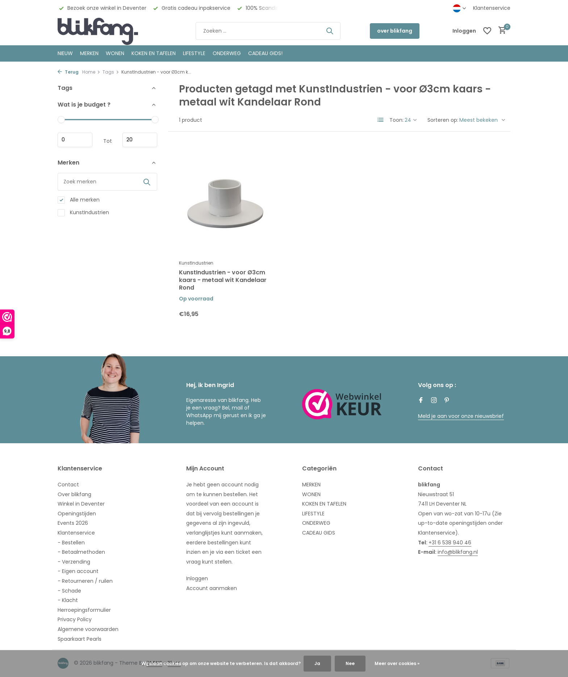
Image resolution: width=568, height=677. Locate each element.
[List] (380, 120)
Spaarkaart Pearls (79, 639)
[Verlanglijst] (487, 31)
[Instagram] (434, 400)
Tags (111, 72)
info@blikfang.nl (458, 552)
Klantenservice (491, 8)
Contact (68, 484)
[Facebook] (421, 400)
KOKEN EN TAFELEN (153, 53)
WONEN (115, 53)
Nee (350, 663)
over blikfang (394, 30)
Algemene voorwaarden (88, 629)
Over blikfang (74, 494)
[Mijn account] (464, 31)
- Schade (69, 590)
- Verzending (74, 561)
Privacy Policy (75, 619)
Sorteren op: (442, 120)
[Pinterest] (447, 400)
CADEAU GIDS (318, 532)
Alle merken (79, 200)
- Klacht (68, 600)
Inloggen (197, 578)
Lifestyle (194, 53)
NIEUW (65, 53)
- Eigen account (78, 571)
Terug (68, 72)
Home (91, 72)
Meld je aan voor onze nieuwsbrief (461, 416)
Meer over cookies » (397, 663)
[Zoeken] (268, 31)
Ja (317, 663)
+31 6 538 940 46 (450, 542)
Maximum (139, 140)
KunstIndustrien (83, 212)
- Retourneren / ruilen (85, 581)
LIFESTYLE (313, 513)
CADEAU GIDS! (265, 53)
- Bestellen (71, 542)
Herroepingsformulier (84, 610)
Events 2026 (73, 523)
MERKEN (89, 53)
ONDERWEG (227, 53)
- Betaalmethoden (81, 552)
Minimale (75, 140)
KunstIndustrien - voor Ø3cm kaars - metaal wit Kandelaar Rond (223, 280)
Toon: (396, 120)
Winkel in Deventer (81, 503)
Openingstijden (77, 513)
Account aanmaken (211, 588)
